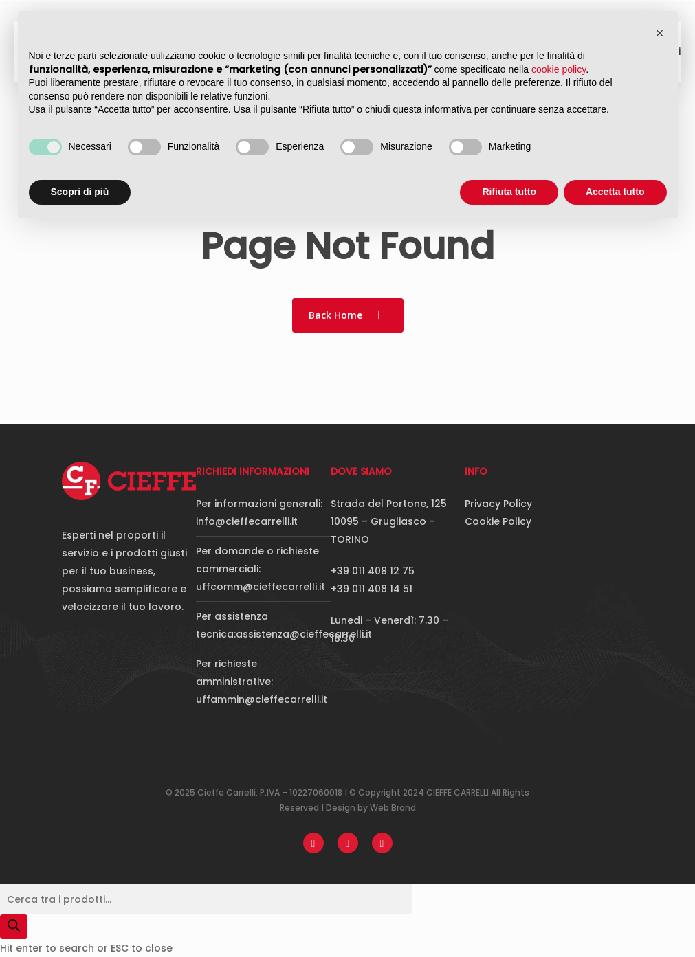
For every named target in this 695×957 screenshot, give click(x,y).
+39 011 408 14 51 (371, 589)
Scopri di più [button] (80, 191)
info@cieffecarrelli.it (247, 521)
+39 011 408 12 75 (373, 571)
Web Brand (393, 807)
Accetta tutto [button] (615, 191)
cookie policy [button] (558, 69)
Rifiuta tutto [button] (509, 191)
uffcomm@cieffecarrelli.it (260, 587)
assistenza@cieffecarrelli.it (304, 634)
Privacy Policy (498, 503)
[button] (660, 33)
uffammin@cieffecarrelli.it (261, 699)
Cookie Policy (498, 521)
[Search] (13, 926)
